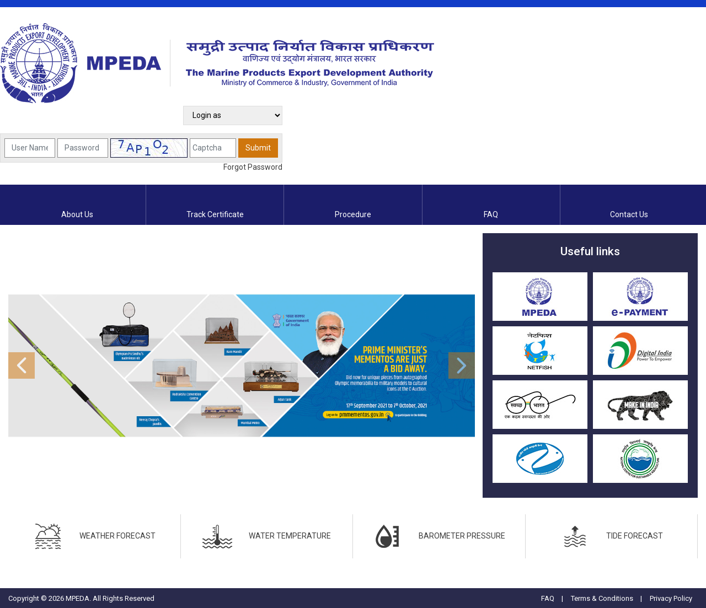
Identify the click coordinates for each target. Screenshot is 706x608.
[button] (43, 365)
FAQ (547, 598)
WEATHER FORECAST (94, 536)
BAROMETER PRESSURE (438, 536)
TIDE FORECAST (611, 536)
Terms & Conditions (602, 598)
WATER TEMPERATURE (266, 536)
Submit (258, 147)
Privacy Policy (671, 598)
